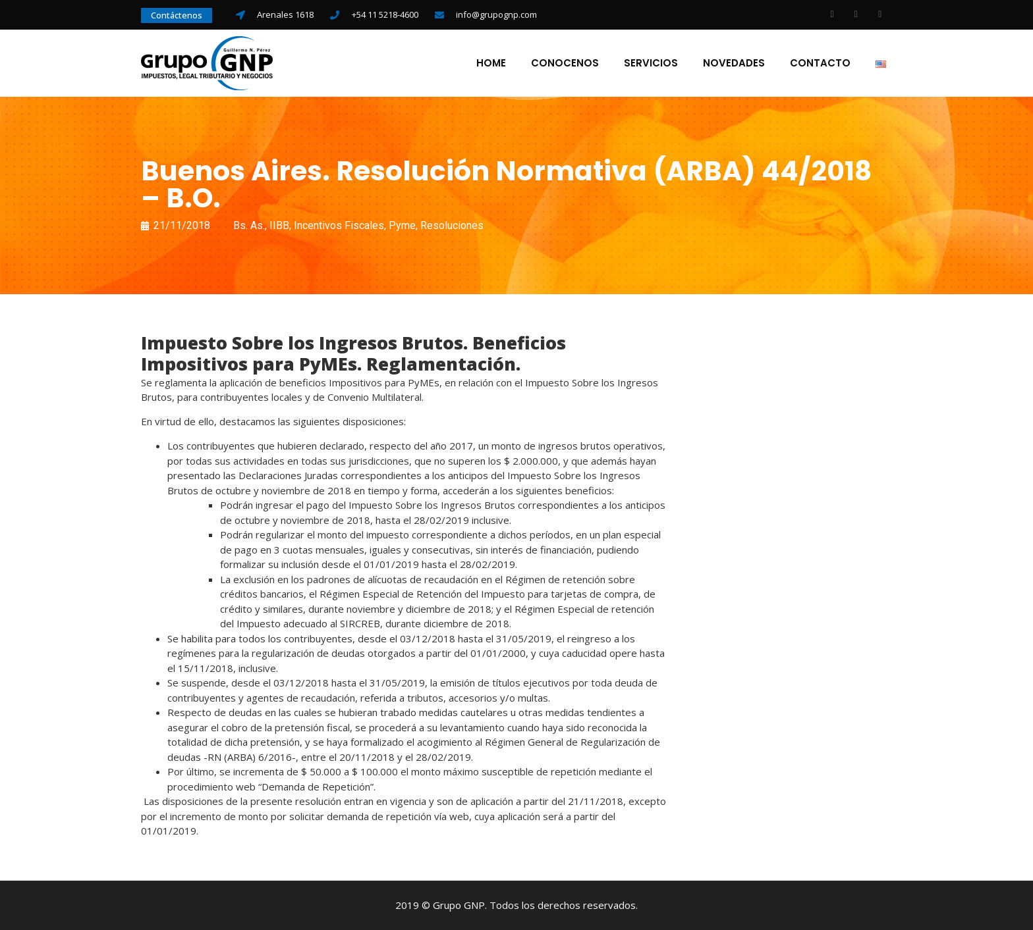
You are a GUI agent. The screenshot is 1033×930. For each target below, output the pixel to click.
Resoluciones (452, 225)
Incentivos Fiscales (339, 225)
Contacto (820, 63)
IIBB (279, 225)
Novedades (734, 63)
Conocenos (565, 63)
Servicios (651, 63)
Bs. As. (249, 225)
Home (491, 63)
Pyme (402, 225)
